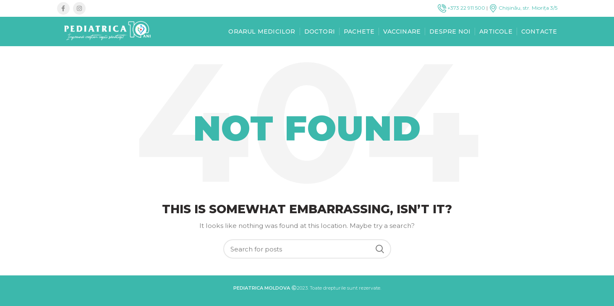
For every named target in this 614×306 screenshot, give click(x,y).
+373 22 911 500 (461, 8)
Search (379, 249)
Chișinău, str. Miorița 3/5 (523, 8)
